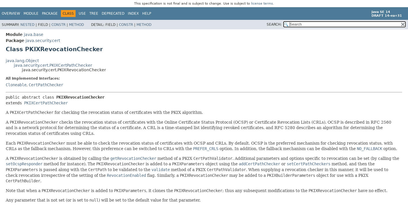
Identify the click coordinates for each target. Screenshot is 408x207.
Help (146, 14)
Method (76, 25)
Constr (58, 25)
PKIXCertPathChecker (46, 103)
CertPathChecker (46, 85)
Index (133, 14)
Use (82, 14)
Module (31, 14)
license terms (262, 3)
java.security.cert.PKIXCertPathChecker (53, 65)
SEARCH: (274, 24)
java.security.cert (43, 40)
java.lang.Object (22, 60)
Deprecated (113, 14)
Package (50, 14)
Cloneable (16, 85)
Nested (27, 25)
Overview (11, 14)
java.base (33, 34)
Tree (93, 14)
